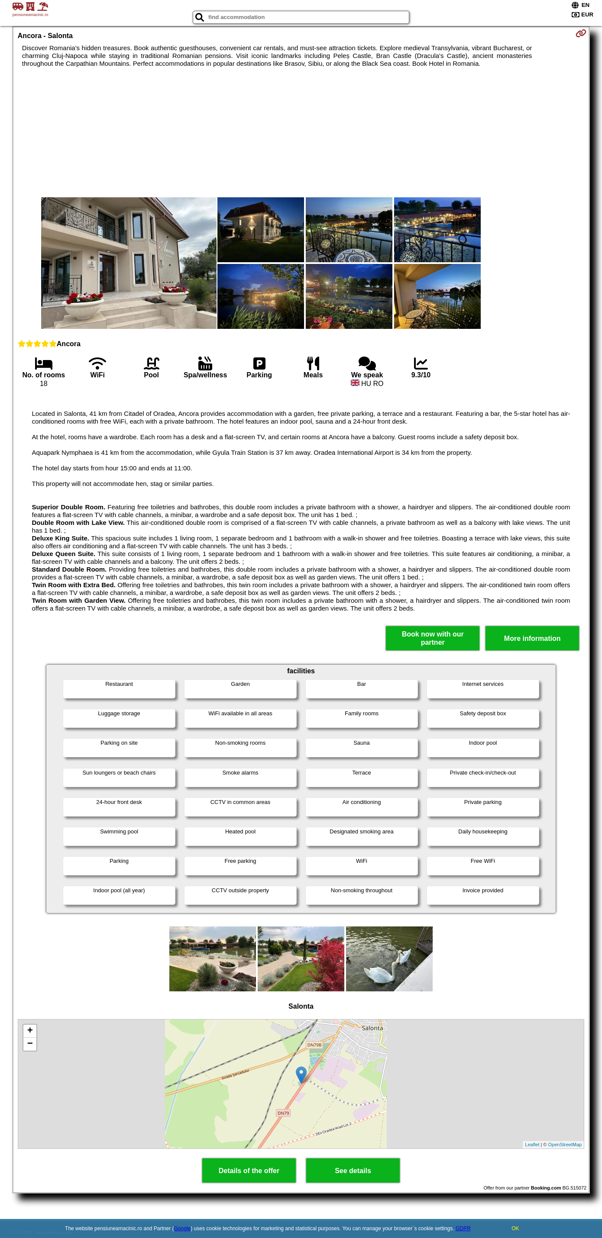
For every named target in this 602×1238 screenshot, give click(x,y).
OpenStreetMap (565, 1144)
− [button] (30, 1044)
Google (182, 1228)
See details (353, 1170)
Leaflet (532, 1144)
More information (532, 638)
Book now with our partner (433, 638)
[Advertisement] (301, 132)
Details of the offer (249, 1170)
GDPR (463, 1228)
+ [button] (30, 1031)
